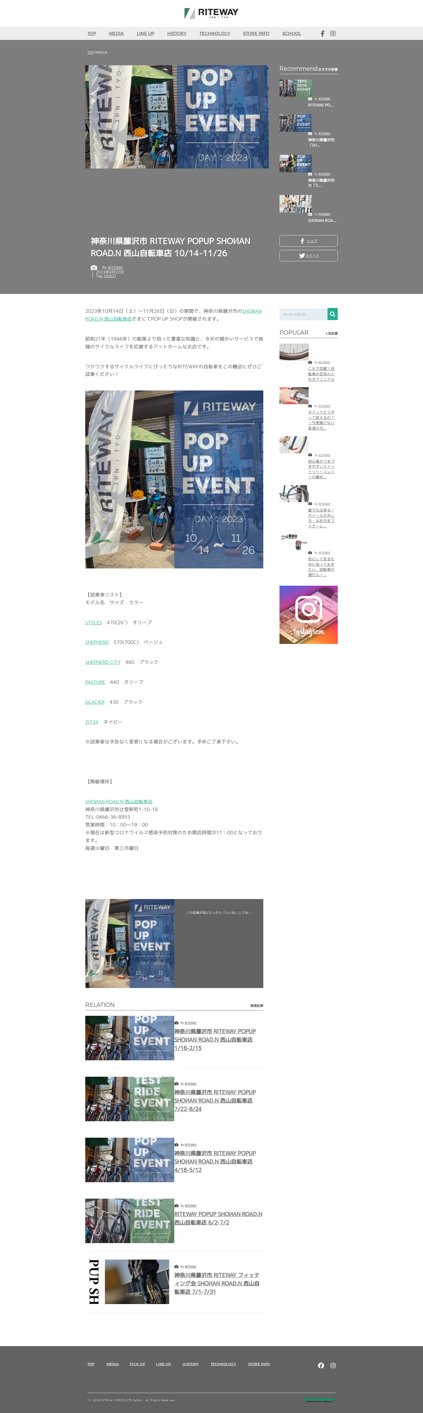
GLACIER (95, 701)
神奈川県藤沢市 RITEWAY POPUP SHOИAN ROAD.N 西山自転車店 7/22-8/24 (218, 1100)
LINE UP (145, 33)
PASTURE (95, 681)
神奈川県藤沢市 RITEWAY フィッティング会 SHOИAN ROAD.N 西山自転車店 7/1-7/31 (218, 1282)
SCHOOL (291, 33)
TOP (91, 33)
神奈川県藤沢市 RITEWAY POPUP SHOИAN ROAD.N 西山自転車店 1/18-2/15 (218, 1039)
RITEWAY (324, 98)
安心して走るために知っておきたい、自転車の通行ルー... (321, 566)
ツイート (312, 257)
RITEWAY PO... (320, 104)
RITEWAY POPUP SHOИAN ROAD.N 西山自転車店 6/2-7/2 (216, 1217)
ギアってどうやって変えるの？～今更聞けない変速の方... (321, 419)
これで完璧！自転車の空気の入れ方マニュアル (321, 373)
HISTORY (176, 33)
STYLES (94, 622)
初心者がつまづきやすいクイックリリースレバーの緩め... (321, 468)
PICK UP (137, 1363)
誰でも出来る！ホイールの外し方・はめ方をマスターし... (321, 517)
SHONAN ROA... (322, 220)
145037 (110, 275)
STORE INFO (256, 33)
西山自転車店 (120, 801)
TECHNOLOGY (214, 33)
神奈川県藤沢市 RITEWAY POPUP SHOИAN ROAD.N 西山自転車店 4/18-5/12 (218, 1161)
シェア (312, 241)
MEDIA (116, 33)
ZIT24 (92, 721)
